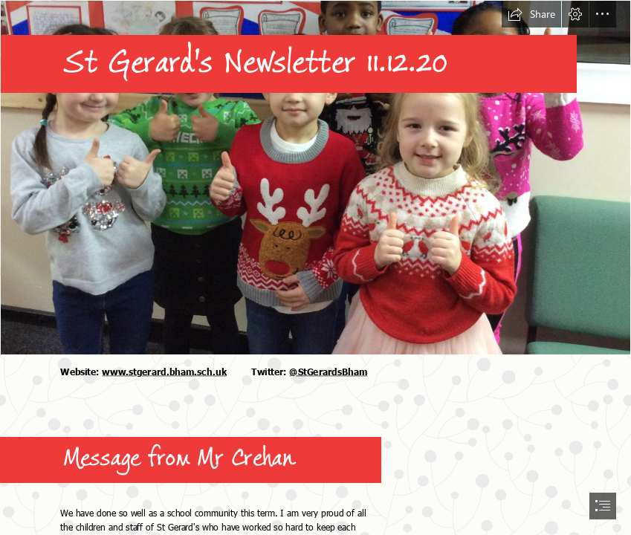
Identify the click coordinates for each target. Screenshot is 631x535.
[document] (315, 267)
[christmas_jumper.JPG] (315, 177)
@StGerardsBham (328, 371)
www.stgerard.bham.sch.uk (164, 371)
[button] (531, 14)
